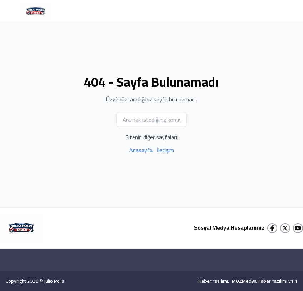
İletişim (165, 150)
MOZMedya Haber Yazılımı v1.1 (265, 281)
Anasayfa (141, 150)
